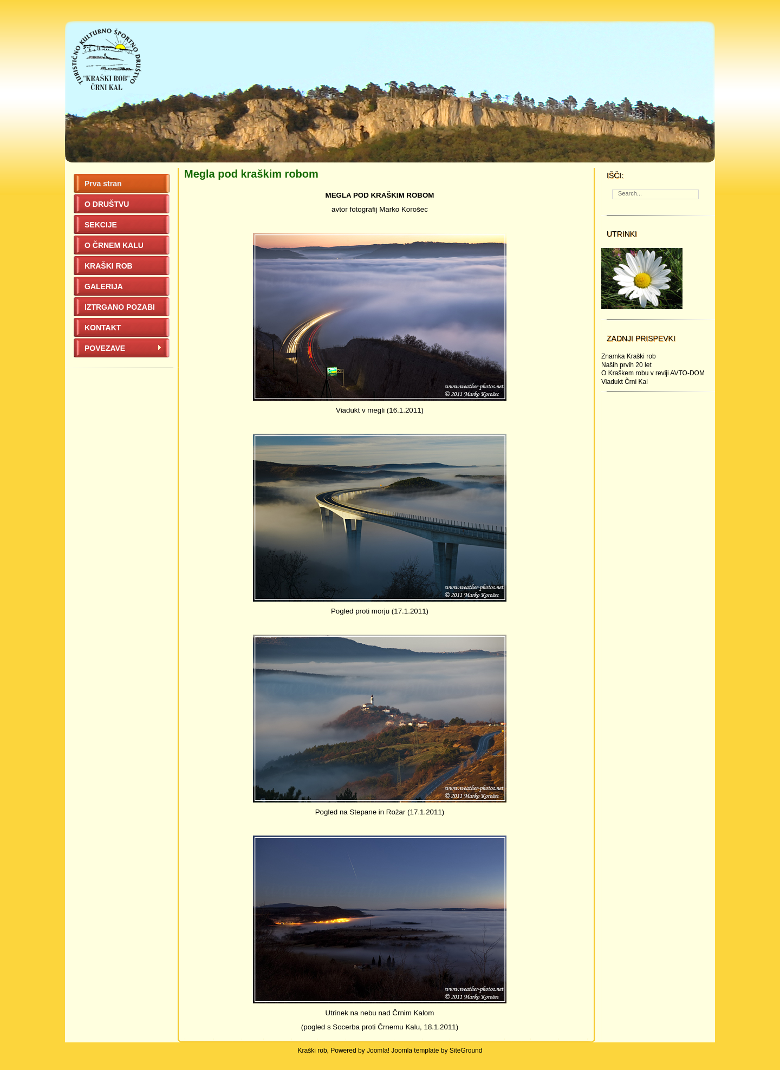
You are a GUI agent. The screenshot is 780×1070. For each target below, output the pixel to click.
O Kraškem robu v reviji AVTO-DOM (653, 373)
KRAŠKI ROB (108, 266)
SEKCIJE (100, 224)
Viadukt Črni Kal (624, 382)
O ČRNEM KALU (114, 245)
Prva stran (102, 183)
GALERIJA (103, 286)
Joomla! (378, 1050)
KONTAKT (102, 327)
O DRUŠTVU (106, 204)
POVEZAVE (123, 348)
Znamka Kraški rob (628, 356)
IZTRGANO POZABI (119, 307)
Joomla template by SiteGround (436, 1050)
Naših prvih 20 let (626, 365)
